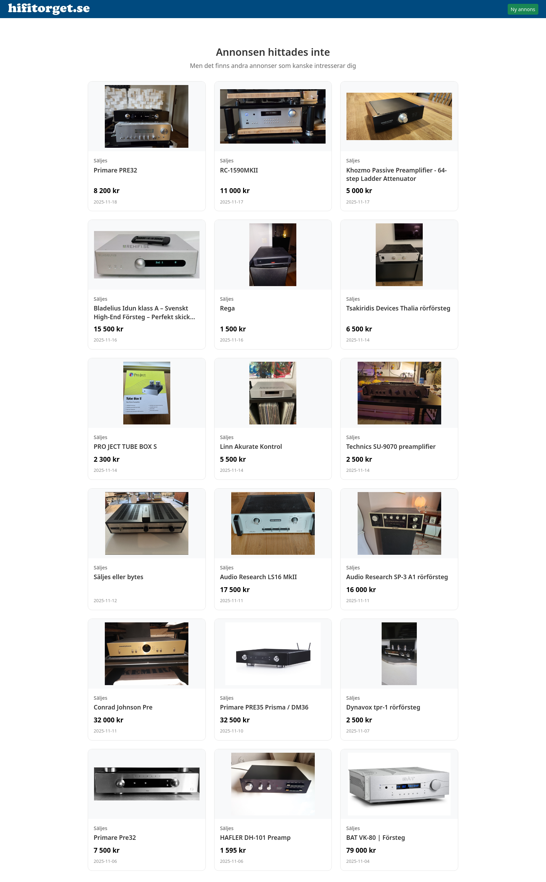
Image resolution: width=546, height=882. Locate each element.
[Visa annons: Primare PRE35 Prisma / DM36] (273, 680)
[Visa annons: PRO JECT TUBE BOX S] (147, 419)
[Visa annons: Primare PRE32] (147, 146)
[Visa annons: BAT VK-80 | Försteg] (399, 810)
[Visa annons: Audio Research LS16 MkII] (273, 549)
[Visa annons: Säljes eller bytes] (147, 549)
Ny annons (523, 9)
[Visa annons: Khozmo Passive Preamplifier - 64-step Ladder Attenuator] (399, 146)
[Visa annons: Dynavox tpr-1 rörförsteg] (399, 680)
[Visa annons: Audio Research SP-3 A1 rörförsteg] (399, 549)
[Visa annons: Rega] (273, 285)
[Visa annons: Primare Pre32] (147, 810)
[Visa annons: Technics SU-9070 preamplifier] (399, 419)
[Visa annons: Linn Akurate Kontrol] (273, 419)
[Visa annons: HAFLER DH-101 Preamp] (273, 810)
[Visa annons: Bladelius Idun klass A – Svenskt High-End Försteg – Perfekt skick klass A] (147, 285)
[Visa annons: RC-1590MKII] (273, 146)
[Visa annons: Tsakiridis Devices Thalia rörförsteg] (399, 285)
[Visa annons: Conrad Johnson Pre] (147, 680)
